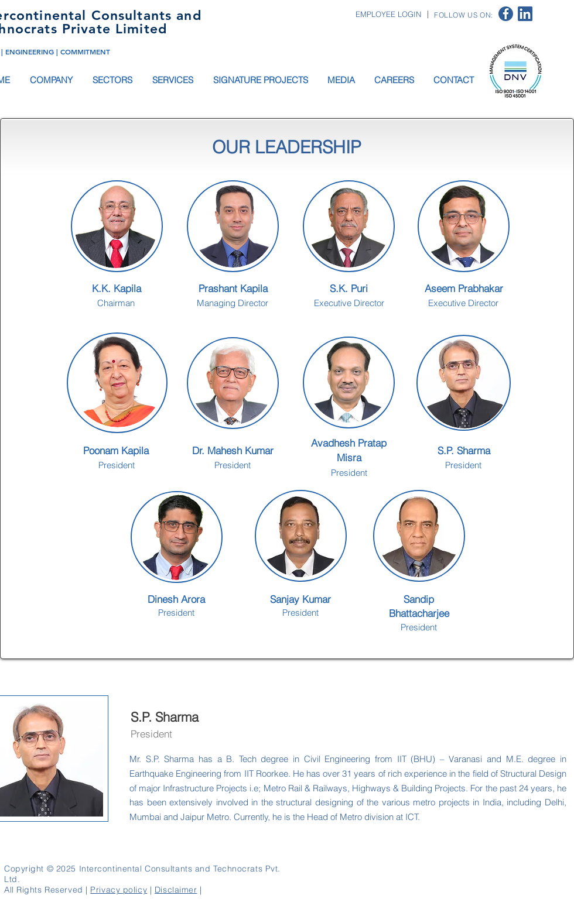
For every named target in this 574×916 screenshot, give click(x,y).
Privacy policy (118, 889)
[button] (51, 80)
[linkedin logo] (525, 13)
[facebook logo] (505, 13)
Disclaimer (176, 889)
